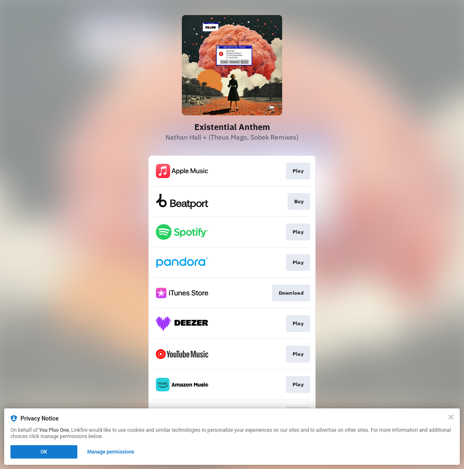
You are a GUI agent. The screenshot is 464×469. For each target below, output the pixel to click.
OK (44, 452)
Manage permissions (111, 452)
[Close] (451, 417)
